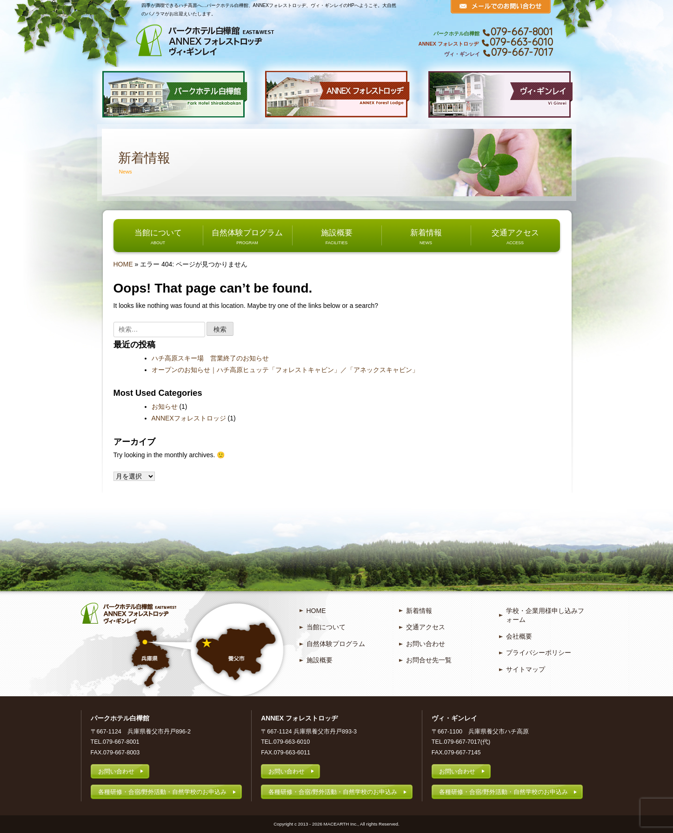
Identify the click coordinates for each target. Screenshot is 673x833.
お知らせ (165, 406)
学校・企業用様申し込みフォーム (545, 615)
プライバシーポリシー (538, 652)
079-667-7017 (522, 52)
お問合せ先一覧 (429, 660)
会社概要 (519, 636)
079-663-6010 (521, 41)
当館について (158, 232)
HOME (123, 264)
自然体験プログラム (247, 232)
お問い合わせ (425, 643)
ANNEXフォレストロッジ (189, 418)
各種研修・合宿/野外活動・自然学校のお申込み (162, 791)
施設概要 (337, 232)
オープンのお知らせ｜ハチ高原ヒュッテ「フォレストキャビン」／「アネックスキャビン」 (285, 369)
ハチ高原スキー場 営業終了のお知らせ (210, 358)
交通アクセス (515, 232)
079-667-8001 (522, 31)
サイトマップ (525, 669)
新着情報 (426, 232)
